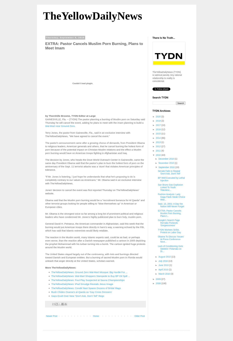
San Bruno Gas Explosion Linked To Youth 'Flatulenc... (170, 187)
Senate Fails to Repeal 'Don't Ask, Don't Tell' (169, 172)
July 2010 (163, 261)
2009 (158, 279)
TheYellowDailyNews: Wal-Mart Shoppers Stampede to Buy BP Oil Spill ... (90, 276)
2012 (158, 146)
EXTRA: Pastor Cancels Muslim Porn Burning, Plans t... (169, 213)
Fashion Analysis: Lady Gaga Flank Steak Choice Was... (171, 197)
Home (96, 316)
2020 (158, 116)
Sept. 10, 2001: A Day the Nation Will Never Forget (171, 205)
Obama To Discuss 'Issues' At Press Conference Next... (171, 239)
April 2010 (163, 269)
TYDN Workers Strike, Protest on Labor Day (169, 231)
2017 (158, 125)
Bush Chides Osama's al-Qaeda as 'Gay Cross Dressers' (81, 292)
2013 (158, 142)
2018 (158, 121)
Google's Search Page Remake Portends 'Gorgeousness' (169, 223)
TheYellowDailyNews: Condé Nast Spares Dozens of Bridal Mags (86, 288)
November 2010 (166, 163)
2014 (158, 138)
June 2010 (163, 265)
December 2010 (166, 159)
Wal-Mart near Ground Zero (60, 126)
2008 (158, 283)
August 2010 (164, 257)
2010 (158, 155)
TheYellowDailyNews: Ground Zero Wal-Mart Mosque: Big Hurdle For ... (89, 272)
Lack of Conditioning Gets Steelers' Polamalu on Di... (170, 249)
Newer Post (51, 316)
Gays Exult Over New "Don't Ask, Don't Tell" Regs (77, 296)
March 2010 (164, 274)
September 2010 (166, 167)
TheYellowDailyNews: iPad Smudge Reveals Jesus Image (82, 284)
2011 (158, 150)
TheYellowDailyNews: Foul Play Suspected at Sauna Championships (88, 280)
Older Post (139, 316)
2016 (158, 129)
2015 (158, 133)
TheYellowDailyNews (92, 16)
